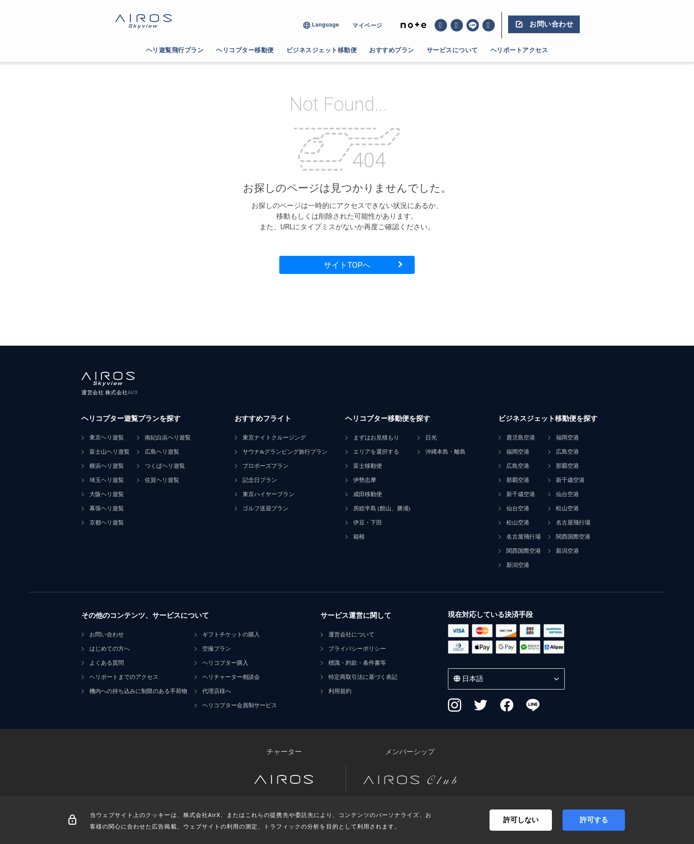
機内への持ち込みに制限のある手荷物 (138, 691)
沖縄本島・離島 (445, 451)
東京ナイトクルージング (274, 437)
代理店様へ (216, 691)
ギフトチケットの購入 (231, 634)
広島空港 (517, 465)
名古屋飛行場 (523, 536)
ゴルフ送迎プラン (266, 508)
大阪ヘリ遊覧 (106, 494)
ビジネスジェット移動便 (321, 50)
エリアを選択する (376, 451)
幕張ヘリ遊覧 (106, 508)
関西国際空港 (523, 550)
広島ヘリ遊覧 (162, 451)
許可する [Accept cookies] (594, 820)
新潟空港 (517, 565)
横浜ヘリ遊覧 (106, 465)
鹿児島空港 (520, 437)
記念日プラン (260, 480)
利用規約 (339, 691)
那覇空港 (517, 480)
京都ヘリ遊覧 (106, 522)
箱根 (359, 536)
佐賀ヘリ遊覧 (162, 480)
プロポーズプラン (266, 465)
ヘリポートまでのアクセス (123, 677)
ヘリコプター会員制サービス (239, 705)
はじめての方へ (109, 648)
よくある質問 (106, 662)
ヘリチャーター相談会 (231, 677)
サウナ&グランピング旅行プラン (285, 451)
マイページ (367, 25)
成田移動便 (367, 494)
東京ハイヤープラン (268, 494)
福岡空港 (517, 451)
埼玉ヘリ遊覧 (106, 480)
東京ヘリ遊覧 (106, 437)
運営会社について (351, 634)
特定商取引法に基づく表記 (362, 677)
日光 (431, 437)
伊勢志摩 (364, 480)
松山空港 (517, 522)
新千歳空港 (520, 494)
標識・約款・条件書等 (357, 662)
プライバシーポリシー (357, 648)
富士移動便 (367, 465)
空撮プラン (216, 648)
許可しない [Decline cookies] (521, 820)
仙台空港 (517, 508)
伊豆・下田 (367, 522)
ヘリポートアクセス (519, 50)
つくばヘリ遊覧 (165, 465)
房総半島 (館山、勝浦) (381, 508)
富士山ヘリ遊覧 (109, 451)
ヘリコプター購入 (225, 662)
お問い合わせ (106, 634)
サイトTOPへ (347, 265)
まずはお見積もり (376, 437)
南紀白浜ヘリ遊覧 (168, 437)
